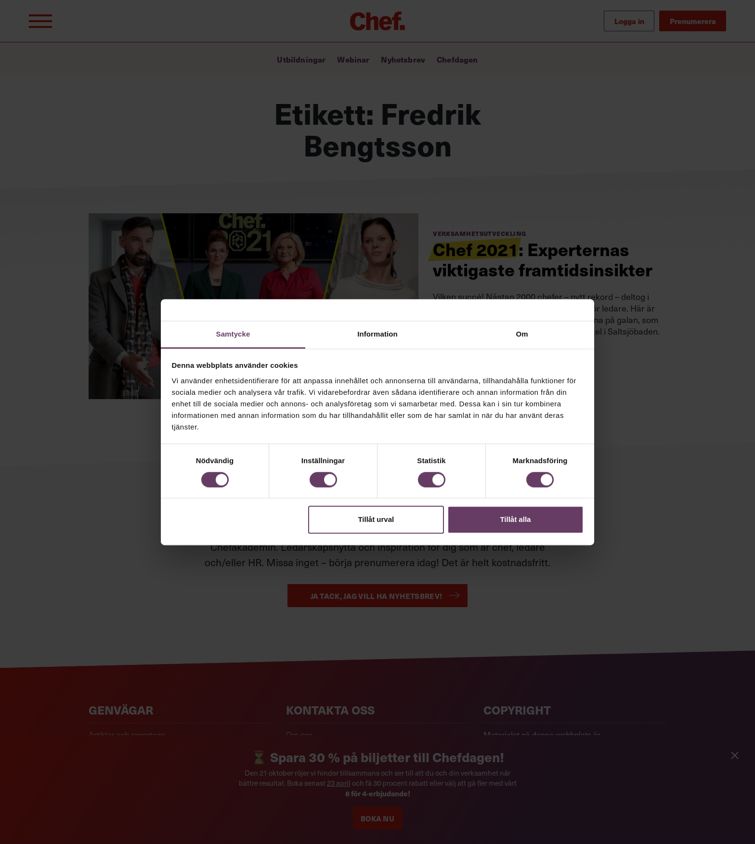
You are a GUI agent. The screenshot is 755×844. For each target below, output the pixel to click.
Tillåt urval (376, 520)
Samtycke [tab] (233, 334)
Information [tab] (377, 334)
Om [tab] (522, 334)
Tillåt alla (515, 520)
